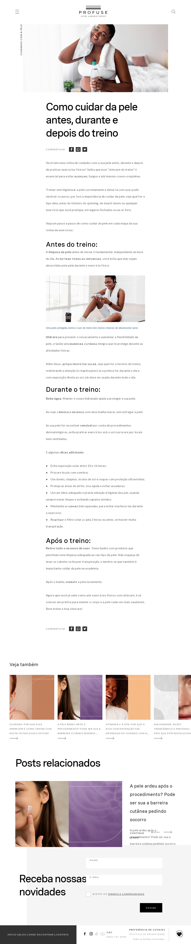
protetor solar (84, 364)
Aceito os (118, 894)
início (12, 934)
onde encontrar (41, 934)
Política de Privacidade (147, 934)
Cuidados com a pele (21, 39)
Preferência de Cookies (147, 929)
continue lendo (137, 835)
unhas (73, 506)
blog (22, 934)
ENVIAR (151, 907)
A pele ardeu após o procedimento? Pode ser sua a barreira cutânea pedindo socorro (152, 802)
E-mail (115, 880)
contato (62, 934)
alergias (80, 176)
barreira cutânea (83, 344)
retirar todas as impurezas (80, 259)
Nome (115, 863)
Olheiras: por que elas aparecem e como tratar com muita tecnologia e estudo (31, 729)
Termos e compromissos (126, 894)
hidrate (71, 582)
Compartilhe (55, 149)
